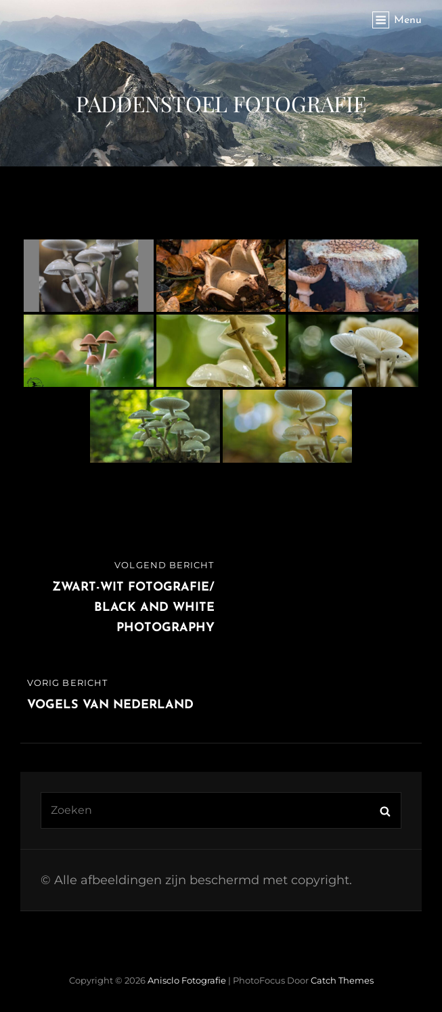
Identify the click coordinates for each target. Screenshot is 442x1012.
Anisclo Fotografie (187, 980)
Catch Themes (342, 980)
